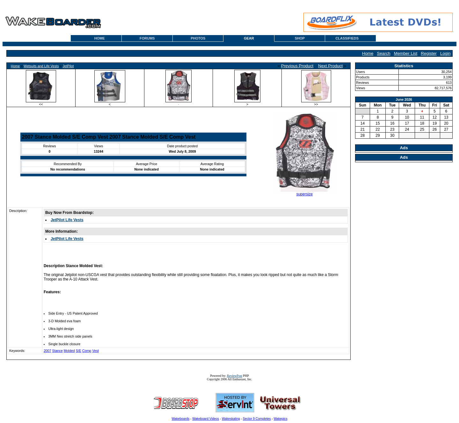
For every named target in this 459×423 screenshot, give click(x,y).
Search (383, 53)
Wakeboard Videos (205, 418)
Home (368, 53)
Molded (69, 351)
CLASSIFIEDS (347, 38)
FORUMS (147, 38)
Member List (405, 53)
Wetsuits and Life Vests (41, 66)
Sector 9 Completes (257, 418)
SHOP (300, 38)
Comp (86, 351)
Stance (57, 351)
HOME (99, 38)
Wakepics (281, 418)
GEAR (249, 38)
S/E (78, 351)
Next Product (330, 65)
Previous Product (297, 65)
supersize (304, 194)
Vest (95, 351)
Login (445, 53)
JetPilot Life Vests (67, 220)
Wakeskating (231, 418)
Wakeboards (181, 418)
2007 (47, 351)
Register (429, 53)
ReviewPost (234, 375)
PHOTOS (198, 38)
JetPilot (68, 66)
